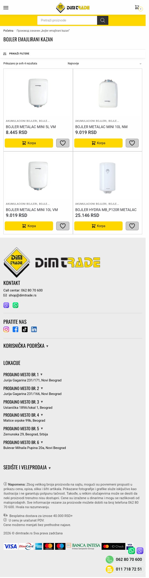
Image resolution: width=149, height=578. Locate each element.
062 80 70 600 (129, 559)
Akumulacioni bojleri (21, 121)
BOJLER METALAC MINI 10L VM (32, 210)
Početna (8, 30)
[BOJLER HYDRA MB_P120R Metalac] (107, 176)
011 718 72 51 (129, 569)
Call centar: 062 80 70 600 (23, 290)
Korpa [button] (32, 143)
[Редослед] (105, 63)
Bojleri (44, 121)
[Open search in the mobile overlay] (72, 20)
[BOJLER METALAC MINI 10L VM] (38, 176)
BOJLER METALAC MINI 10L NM (101, 127)
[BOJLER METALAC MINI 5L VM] (38, 93)
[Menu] (10, 8)
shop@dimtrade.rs (19, 295)
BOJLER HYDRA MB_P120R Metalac (106, 210)
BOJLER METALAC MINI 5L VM (31, 127)
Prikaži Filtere (16, 54)
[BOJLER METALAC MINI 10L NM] (107, 93)
